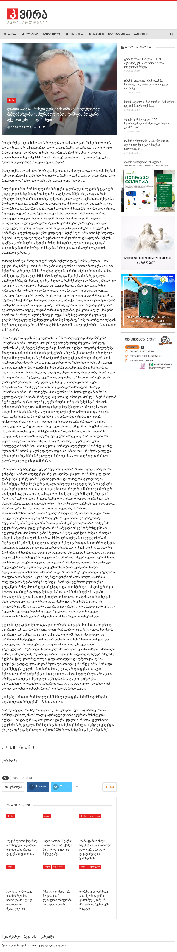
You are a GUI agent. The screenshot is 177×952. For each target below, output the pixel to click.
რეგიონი (141, 34)
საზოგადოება (119, 34)
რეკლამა (30, 936)
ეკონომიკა (74, 34)
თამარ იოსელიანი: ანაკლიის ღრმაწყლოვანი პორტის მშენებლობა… (149, 165)
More (156, 34)
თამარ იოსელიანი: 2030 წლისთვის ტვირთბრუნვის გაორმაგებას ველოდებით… (146, 146)
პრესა (12, 100)
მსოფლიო (96, 34)
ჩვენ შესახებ (11, 936)
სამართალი (52, 34)
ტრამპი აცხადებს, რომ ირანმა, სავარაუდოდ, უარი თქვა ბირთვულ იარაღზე (146, 85)
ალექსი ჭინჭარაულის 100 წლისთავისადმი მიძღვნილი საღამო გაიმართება (147, 124)
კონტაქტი (47, 936)
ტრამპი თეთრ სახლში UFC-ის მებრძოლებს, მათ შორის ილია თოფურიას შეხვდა (144, 64)
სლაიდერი (95, 816)
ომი (31, 778)
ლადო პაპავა (18, 778)
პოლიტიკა (30, 34)
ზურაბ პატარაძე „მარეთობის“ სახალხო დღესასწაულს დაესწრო (149, 105)
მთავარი (10, 34)
